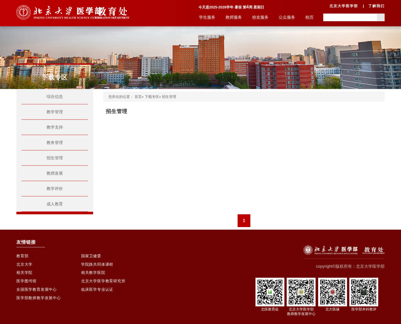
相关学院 (25, 275)
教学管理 (55, 112)
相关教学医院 (94, 275)
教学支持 (55, 127)
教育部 (22, 256)
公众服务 (287, 17)
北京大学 (25, 265)
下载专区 (152, 97)
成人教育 (55, 204)
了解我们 (376, 6)
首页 (138, 97)
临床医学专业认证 (98, 293)
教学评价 (55, 188)
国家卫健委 (92, 256)
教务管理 (55, 142)
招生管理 (55, 158)
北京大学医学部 (343, 6)
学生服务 (207, 17)
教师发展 (55, 173)
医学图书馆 (27, 284)
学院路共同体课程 (98, 265)
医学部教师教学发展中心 (40, 302)
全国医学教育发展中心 (37, 293)
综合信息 (55, 96)
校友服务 (260, 17)
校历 (309, 17)
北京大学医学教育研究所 (104, 284)
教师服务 (234, 17)
